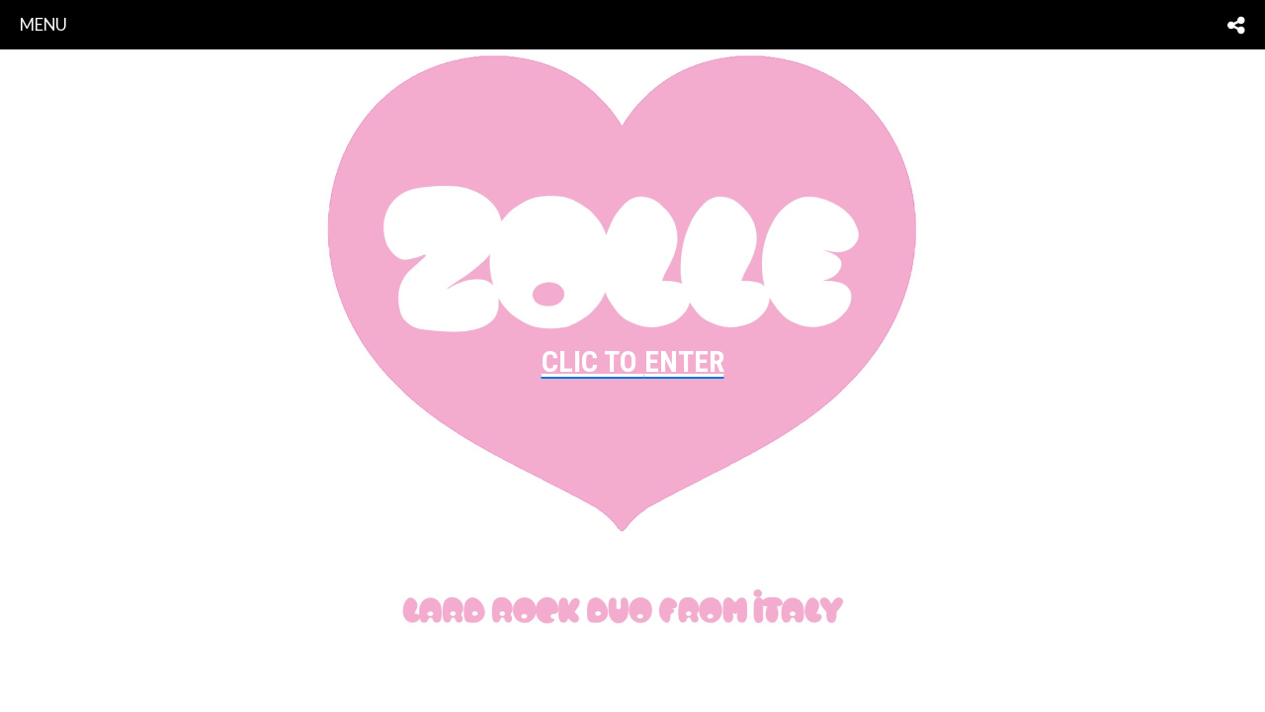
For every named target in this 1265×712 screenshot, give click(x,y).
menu (43, 24)
